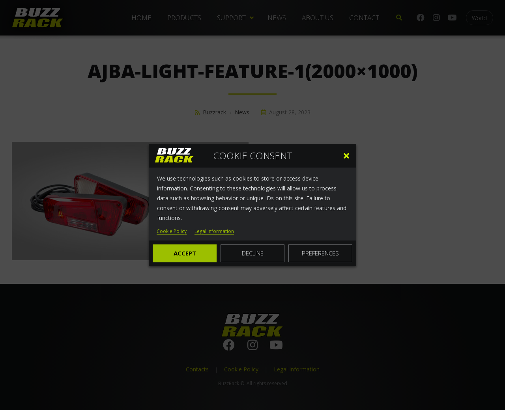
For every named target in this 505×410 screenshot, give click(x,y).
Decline (253, 253)
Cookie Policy (172, 232)
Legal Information (214, 232)
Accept (185, 253)
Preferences (320, 253)
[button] (346, 156)
